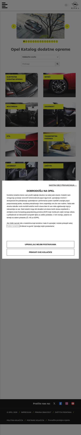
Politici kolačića (13, 226)
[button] (63, 185)
